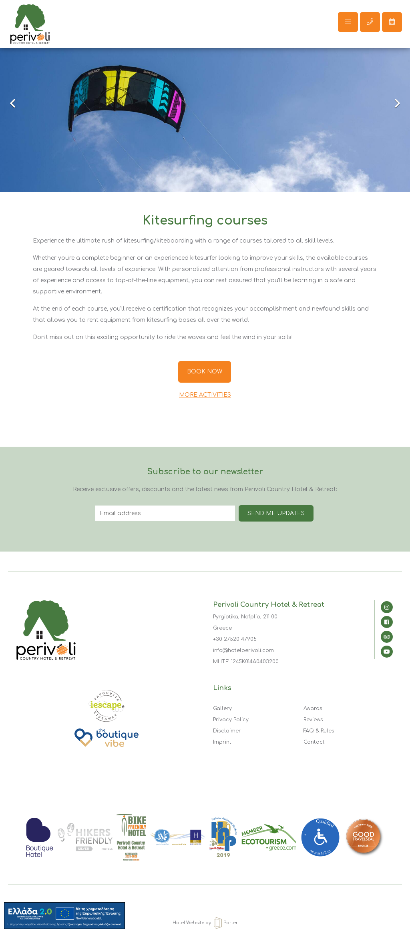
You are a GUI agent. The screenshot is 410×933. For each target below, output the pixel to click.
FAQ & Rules (318, 731)
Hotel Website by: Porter (205, 922)
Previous (18, 104)
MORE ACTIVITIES (205, 395)
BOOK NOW (204, 372)
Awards (312, 708)
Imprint (222, 742)
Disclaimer (227, 731)
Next (392, 104)
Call (370, 22)
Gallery (222, 708)
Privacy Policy (231, 719)
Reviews (313, 719)
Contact (314, 742)
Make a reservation (392, 22)
